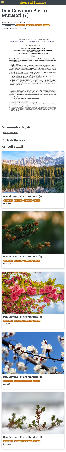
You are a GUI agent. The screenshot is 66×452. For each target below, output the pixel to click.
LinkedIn (14, 28)
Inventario (38, 25)
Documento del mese (8, 25)
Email (23, 28)
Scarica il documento (10, 133)
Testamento (20, 25)
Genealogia (30, 25)
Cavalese (46, 25)
